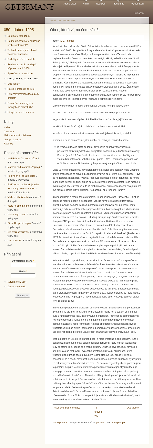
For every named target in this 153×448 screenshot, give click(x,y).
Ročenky (8, 143)
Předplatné (118, 3)
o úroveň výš (96, 411)
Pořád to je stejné (16, 214)
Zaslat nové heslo (16, 286)
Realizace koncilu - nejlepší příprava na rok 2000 (21, 66)
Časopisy (9, 131)
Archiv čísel (70, 3)
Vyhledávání (137, 3)
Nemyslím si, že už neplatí (21, 176)
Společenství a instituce (20, 73)
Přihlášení (139, 13)
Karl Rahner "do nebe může (22, 158)
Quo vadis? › (133, 407)
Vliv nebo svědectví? (18, 231)
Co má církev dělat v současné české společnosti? (23, 43)
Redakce (100, 3)
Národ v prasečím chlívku (20, 89)
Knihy (86, 3)
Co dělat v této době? (18, 36)
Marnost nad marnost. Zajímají (23, 167)
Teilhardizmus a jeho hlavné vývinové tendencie (22, 52)
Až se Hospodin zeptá (19, 223)
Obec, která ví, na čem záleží (22, 78)
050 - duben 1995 (19, 30)
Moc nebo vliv (14, 240)
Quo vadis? (13, 83)
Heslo (23, 271)
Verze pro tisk (60, 422)
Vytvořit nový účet (16, 281)
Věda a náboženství (17, 197)
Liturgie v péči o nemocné (21, 112)
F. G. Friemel (67, 40)
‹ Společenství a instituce (67, 407)
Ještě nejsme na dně (18, 205)
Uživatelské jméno (23, 261)
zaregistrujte (118, 422)
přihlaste (100, 422)
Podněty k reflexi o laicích (21, 59)
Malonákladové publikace (17, 135)
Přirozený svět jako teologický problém (23, 96)
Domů (53, 20)
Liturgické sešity (12, 139)
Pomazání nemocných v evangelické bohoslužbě (20, 105)
